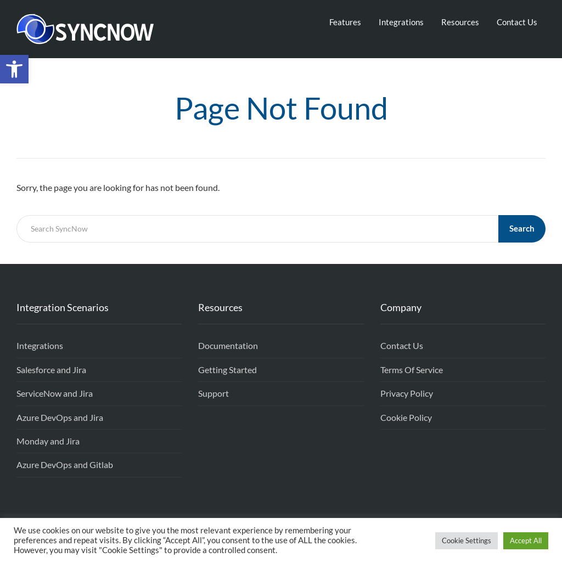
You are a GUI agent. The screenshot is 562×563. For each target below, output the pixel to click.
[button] (14, 69)
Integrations (401, 22)
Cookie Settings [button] (466, 540)
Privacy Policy (406, 393)
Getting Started (227, 369)
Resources (460, 22)
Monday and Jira (48, 441)
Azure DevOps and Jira (59, 417)
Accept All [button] (526, 540)
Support (213, 393)
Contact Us (517, 22)
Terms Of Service (411, 369)
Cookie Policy (406, 417)
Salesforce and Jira (51, 369)
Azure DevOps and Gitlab (64, 464)
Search (522, 228)
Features (345, 22)
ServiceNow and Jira (54, 393)
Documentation (228, 345)
